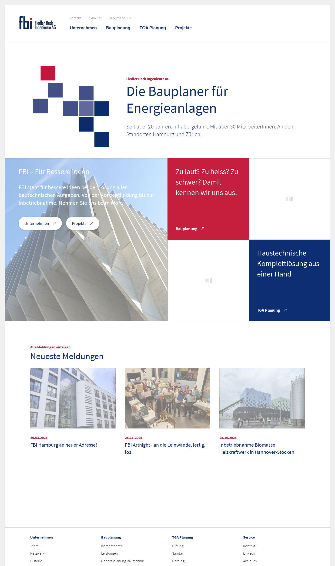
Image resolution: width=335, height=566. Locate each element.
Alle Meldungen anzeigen (50, 347)
